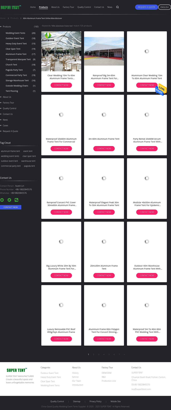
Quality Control (84, 7)
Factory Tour (68, 7)
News (109, 7)
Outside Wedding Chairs (20, 85)
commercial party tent (11, 166)
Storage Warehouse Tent (20, 80)
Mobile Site (116, 401)
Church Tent (20, 64)
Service (75, 377)
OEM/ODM (106, 373)
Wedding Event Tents (20, 33)
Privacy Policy (95, 401)
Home (33, 7)
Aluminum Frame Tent (20, 54)
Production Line (109, 381)
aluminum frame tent (10, 151)
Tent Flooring (20, 91)
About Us (55, 7)
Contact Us (99, 7)
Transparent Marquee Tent (20, 59)
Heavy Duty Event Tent (20, 43)
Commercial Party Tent (20, 75)
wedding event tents (10, 156)
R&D (104, 377)
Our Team (76, 381)
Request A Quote (146, 7)
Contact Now (61, 85)
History (75, 373)
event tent (27, 151)
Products (43, 7)
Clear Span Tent (20, 49)
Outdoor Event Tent (20, 38)
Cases (5, 125)
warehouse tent (28, 161)
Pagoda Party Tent (20, 70)
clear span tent (29, 156)
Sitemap (76, 401)
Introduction (77, 385)
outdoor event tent (9, 161)
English (165, 7)
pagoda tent (29, 166)
